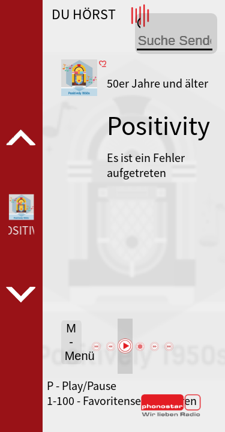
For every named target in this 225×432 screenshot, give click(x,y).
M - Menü (73, 342)
